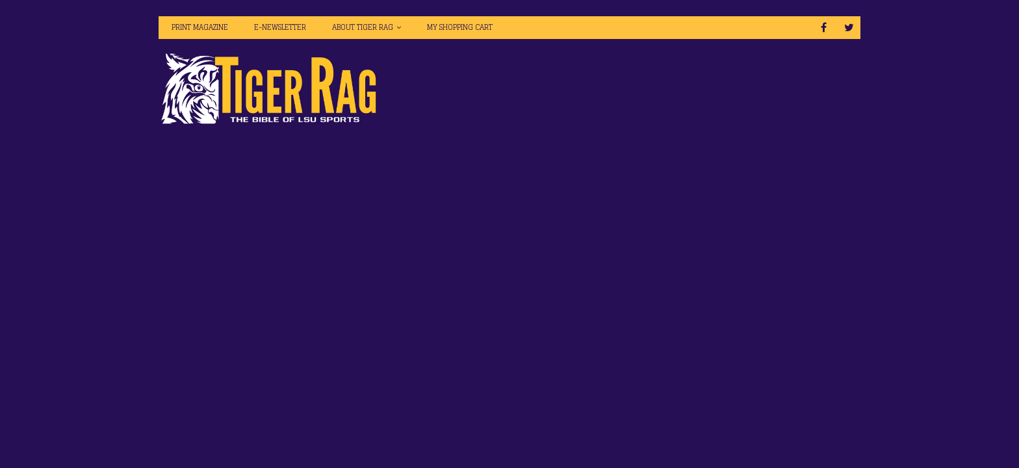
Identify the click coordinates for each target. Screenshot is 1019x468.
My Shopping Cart (460, 27)
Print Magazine (200, 27)
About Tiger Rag (362, 27)
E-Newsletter (280, 27)
